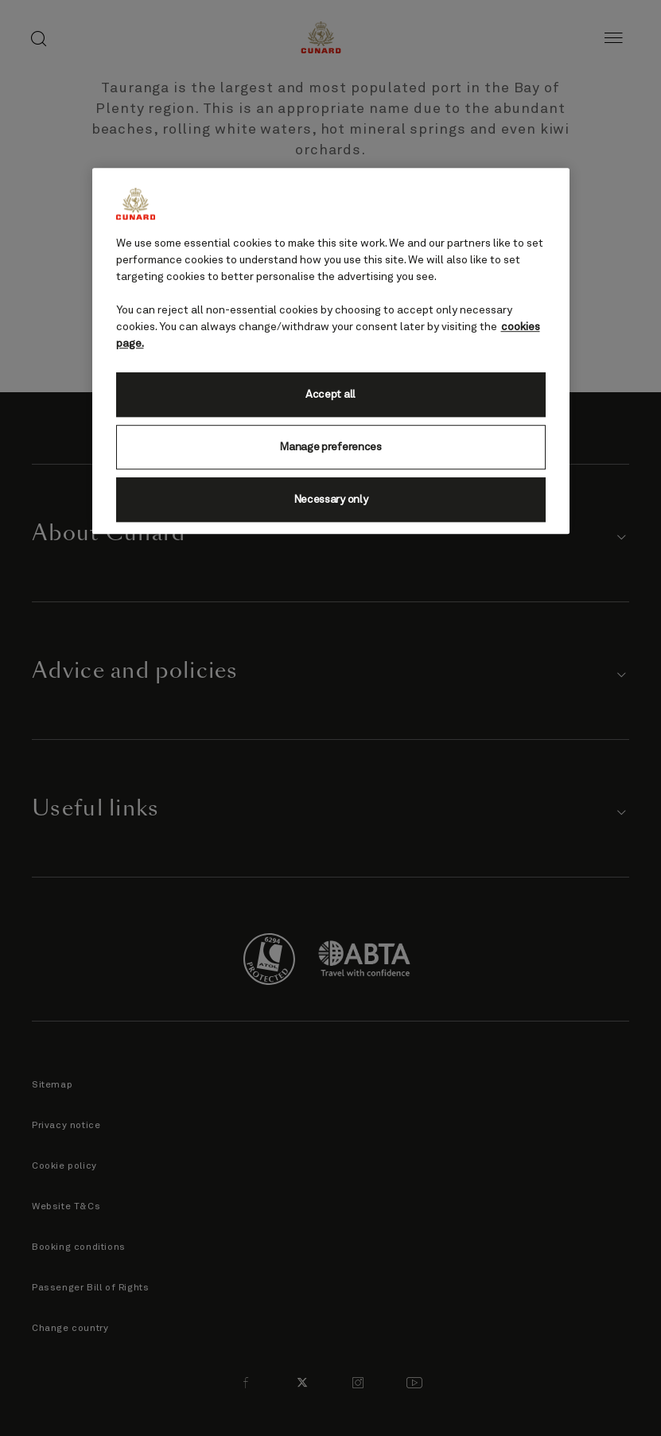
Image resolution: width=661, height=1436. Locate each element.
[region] (331, 351)
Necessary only (331, 499)
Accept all (330, 394)
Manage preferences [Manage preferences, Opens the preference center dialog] (330, 447)
